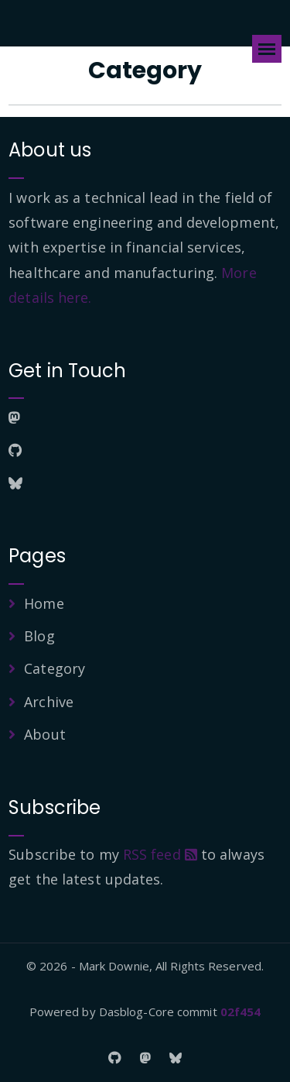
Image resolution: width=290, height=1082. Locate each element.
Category (54, 668)
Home (43, 603)
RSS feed (160, 854)
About (45, 734)
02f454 (240, 1011)
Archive (48, 701)
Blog (39, 636)
